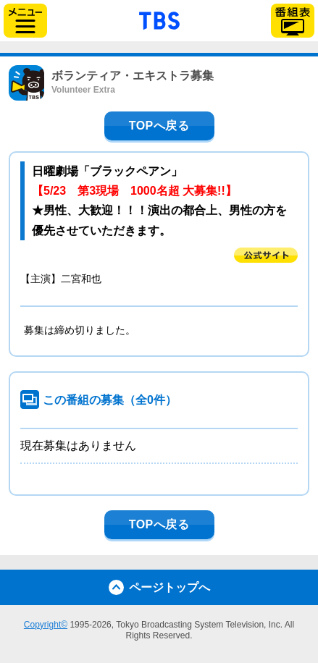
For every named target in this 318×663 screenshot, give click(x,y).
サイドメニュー (25, 21)
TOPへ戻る (159, 125)
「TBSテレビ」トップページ (159, 19)
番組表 (292, 21)
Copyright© (45, 625)
